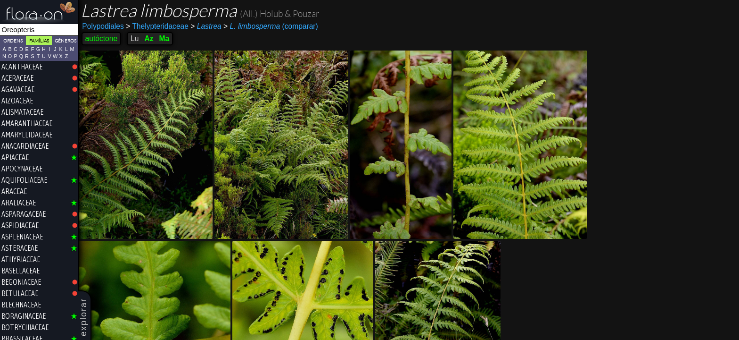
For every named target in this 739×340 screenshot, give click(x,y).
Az (149, 38)
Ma (165, 38)
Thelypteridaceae (158, 26)
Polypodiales (103, 26)
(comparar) (271, 26)
